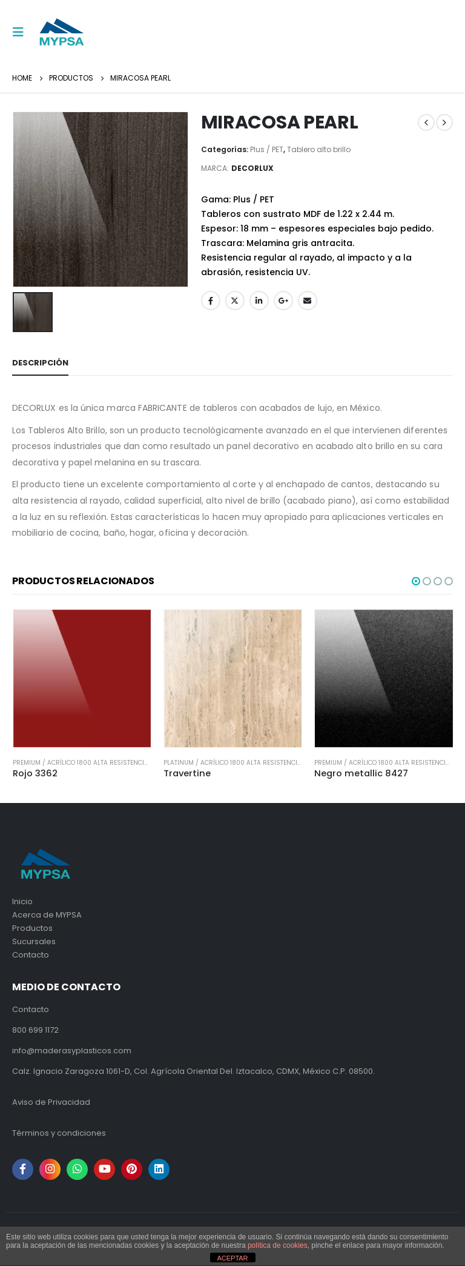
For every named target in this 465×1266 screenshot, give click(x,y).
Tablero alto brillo (319, 149)
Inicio (22, 901)
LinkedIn (259, 300)
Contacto (30, 955)
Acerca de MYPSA (47, 915)
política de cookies (278, 1245)
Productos (32, 928)
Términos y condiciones (59, 1133)
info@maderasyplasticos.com (71, 1050)
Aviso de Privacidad (51, 1102)
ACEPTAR (232, 1258)
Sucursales (34, 941)
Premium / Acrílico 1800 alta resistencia (80, 762)
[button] (416, 581)
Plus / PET (266, 149)
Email (307, 300)
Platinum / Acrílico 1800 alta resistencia (232, 762)
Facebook (210, 300)
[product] (82, 678)
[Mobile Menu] (21, 32)
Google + (283, 300)
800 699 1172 (35, 1030)
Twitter (235, 300)
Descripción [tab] (40, 362)
